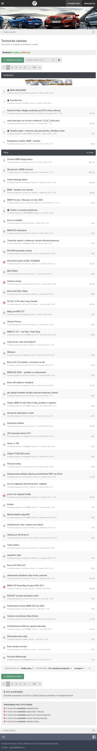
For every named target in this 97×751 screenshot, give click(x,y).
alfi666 (24, 52)
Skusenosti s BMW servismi (20, 169)
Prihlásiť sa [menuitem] (89, 3)
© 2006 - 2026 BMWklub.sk (13, 747)
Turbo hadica (13, 545)
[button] (3, 67)
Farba (20, 743)
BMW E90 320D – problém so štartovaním (26, 372)
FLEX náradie (37, 743)
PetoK (26, 223)
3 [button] (16, 67)
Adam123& (28, 538)
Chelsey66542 (29, 619)
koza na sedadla (14, 220)
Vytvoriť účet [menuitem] (73, 3)
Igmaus (27, 467)
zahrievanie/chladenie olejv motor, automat (27, 575)
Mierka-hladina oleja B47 (18, 514)
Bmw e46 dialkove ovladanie (20, 382)
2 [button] (12, 67)
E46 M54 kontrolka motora (19, 250)
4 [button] (20, 67)
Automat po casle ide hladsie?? (21, 342)
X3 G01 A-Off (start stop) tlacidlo (22, 301)
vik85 (26, 589)
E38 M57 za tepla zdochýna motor (23, 596)
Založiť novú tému (13, 60)
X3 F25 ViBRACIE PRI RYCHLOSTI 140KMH (27, 484)
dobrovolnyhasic (30, 113)
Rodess (26, 568)
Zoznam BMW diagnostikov (20, 159)
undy (25, 162)
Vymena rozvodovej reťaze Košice (22, 616)
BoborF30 (27, 558)
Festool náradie (51, 743)
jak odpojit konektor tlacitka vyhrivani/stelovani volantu (32, 392)
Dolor (26, 375)
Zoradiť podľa (54, 668)
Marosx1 (27, 650)
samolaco (27, 264)
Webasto (11, 352)
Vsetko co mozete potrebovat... (24, 210)
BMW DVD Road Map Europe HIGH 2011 (25, 585)
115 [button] (34, 67)
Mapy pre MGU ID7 (15, 311)
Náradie (27, 743)
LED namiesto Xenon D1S (19, 433)
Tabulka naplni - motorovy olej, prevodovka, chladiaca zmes (37, 131)
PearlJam (27, 233)
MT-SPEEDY (28, 134)
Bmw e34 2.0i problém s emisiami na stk (26, 362)
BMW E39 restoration (17, 230)
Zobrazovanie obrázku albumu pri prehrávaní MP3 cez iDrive (35, 474)
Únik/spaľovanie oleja (17, 636)
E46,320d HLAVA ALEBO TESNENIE (23, 261)
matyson (27, 548)
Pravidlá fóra (15, 100)
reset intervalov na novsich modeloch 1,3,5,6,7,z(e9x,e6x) (33, 120)
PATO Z (26, 487)
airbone (27, 355)
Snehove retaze (14, 281)
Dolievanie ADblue (15, 423)
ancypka (27, 182)
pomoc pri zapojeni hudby (19, 494)
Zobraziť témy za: (20, 668)
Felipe (26, 609)
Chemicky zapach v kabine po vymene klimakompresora (33, 240)
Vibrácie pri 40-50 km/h (18, 535)
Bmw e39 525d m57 (16, 565)
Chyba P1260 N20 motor (18, 453)
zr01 (25, 144)
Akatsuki (27, 578)
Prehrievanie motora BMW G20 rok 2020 (25, 606)
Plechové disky (14, 464)
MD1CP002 (12, 271)
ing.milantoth (29, 203)
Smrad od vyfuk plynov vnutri (20, 413)
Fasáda (4, 743)
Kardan (10, 504)
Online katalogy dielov (17, 179)
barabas (16, 52)
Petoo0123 (28, 254)
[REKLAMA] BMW (18, 90)
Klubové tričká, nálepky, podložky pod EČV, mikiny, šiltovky (33, 110)
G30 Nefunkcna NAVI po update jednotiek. (26, 626)
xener (26, 124)
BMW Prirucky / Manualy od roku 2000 (25, 200)
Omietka (12, 743)
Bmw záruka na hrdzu (17, 646)
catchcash (28, 284)
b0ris (26, 639)
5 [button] (24, 67)
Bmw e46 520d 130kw (17, 291)
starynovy (27, 193)
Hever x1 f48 (13, 443)
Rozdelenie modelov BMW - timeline (23, 141)
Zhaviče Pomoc (14, 321)
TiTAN (26, 93)
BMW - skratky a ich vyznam (20, 190)
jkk (29, 52)
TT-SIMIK (27, 335)
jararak (26, 314)
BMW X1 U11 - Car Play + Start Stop (23, 332)
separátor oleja (14, 555)
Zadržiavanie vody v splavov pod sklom (25, 524)
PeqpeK (27, 172)
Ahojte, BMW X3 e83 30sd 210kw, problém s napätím (31, 403)
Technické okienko (14, 41)
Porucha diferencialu (16, 656)
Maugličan (28, 497)
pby (25, 345)
